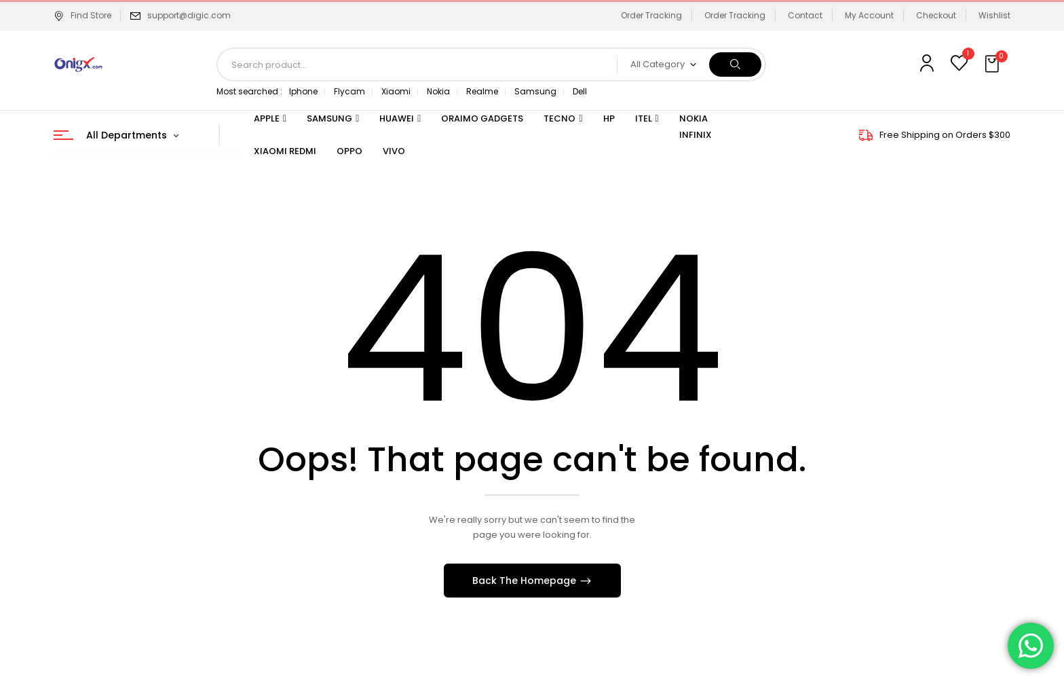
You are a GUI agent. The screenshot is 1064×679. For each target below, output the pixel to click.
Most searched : (249, 91)
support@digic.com (189, 15)
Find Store (82, 15)
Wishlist (994, 15)
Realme (482, 91)
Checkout (936, 15)
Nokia (438, 91)
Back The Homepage (525, 580)
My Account (869, 15)
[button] (993, 64)
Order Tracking (651, 15)
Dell (580, 91)
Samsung (535, 91)
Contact (805, 15)
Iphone (303, 91)
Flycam (349, 91)
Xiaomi (396, 91)
